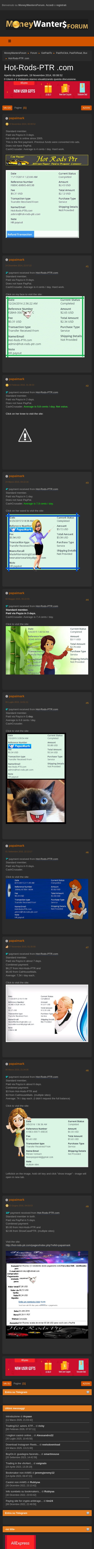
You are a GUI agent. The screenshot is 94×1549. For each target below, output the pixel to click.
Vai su (6, 1383)
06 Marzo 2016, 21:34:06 (17, 1069)
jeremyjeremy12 (45, 1472)
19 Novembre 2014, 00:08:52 (22, 124)
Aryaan (27, 1416)
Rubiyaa (35, 1482)
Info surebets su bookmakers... (23, 1491)
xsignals (41, 1463)
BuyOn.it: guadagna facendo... (23, 1454)
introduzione (13, 1416)
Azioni (86, 108)
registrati (61, 5)
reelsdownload (51, 1444)
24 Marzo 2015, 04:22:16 (17, 482)
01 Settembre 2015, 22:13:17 (18, 851)
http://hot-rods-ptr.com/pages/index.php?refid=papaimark (38, 1245)
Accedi (50, 5)
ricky (41, 1425)
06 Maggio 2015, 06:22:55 (17, 599)
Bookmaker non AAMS (19, 1472)
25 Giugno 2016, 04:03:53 (21, 1205)
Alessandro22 (45, 1435)
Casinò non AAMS (16, 1482)
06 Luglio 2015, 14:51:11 (16, 702)
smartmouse (51, 1454)
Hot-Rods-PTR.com (47, 272)
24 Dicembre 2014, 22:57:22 (18, 265)
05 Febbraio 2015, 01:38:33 (21, 385)
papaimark (16, 118)
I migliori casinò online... (19, 1435)
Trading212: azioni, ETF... (20, 1425)
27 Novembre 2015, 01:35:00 (22, 946)
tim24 (49, 1500)
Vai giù (7, 108)
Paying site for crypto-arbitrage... (24, 1500)
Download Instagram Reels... (22, 1444)
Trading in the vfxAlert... (19, 1463)
